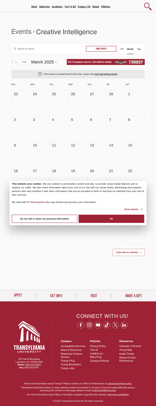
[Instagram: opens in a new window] (89, 313)
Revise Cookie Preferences (127, 348)
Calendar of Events (130, 334)
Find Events (101, 48)
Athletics (105, 7)
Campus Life (84, 7)
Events (21, 31)
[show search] (148, 6)
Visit (94, 400)
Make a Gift (134, 400)
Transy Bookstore (71, 353)
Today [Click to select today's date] (24, 62)
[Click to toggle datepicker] (44, 62)
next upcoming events (106, 74)
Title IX (94, 338)
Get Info (56, 400)
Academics (57, 7)
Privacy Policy (98, 334)
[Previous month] (12, 61)
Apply (18, 400)
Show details (131, 209)
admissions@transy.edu (119, 372)
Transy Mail (125, 338)
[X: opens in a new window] (115, 313)
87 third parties (36, 202)
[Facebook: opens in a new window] (80, 313)
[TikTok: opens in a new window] (106, 313)
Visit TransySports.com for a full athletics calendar (106, 62)
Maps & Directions (71, 338)
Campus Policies (99, 349)
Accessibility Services (73, 334)
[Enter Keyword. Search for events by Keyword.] (48, 49)
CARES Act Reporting (96, 344)
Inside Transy (126, 342)
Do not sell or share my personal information (44, 218)
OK (111, 218)
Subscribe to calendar (127, 252)
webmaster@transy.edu (104, 379)
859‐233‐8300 (33, 353)
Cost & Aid (70, 7)
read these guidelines (118, 383)
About (34, 7)
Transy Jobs (67, 357)
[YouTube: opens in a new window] (98, 313)
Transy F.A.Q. (68, 349)
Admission (44, 7)
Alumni (95, 7)
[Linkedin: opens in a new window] (124, 313)
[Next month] (16, 62)
